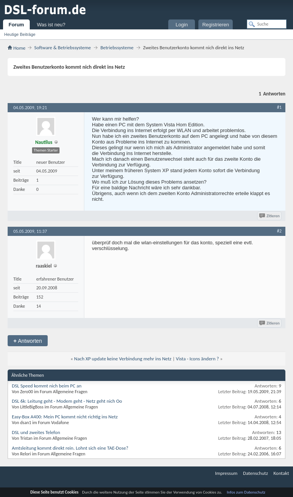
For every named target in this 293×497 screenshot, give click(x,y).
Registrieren (215, 24)
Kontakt (281, 473)
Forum (16, 24)
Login (181, 24)
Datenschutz (255, 473)
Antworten (27, 340)
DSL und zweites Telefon (36, 432)
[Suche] (267, 24)
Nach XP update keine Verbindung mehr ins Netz (122, 358)
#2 (279, 231)
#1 (279, 107)
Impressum (226, 473)
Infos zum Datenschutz (246, 492)
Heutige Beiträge (19, 34)
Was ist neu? (51, 24)
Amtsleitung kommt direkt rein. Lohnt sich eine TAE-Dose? (70, 448)
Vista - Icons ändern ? (197, 358)
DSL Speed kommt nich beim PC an (46, 386)
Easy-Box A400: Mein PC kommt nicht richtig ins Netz (65, 417)
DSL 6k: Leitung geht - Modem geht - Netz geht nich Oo (67, 401)
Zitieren (270, 215)
